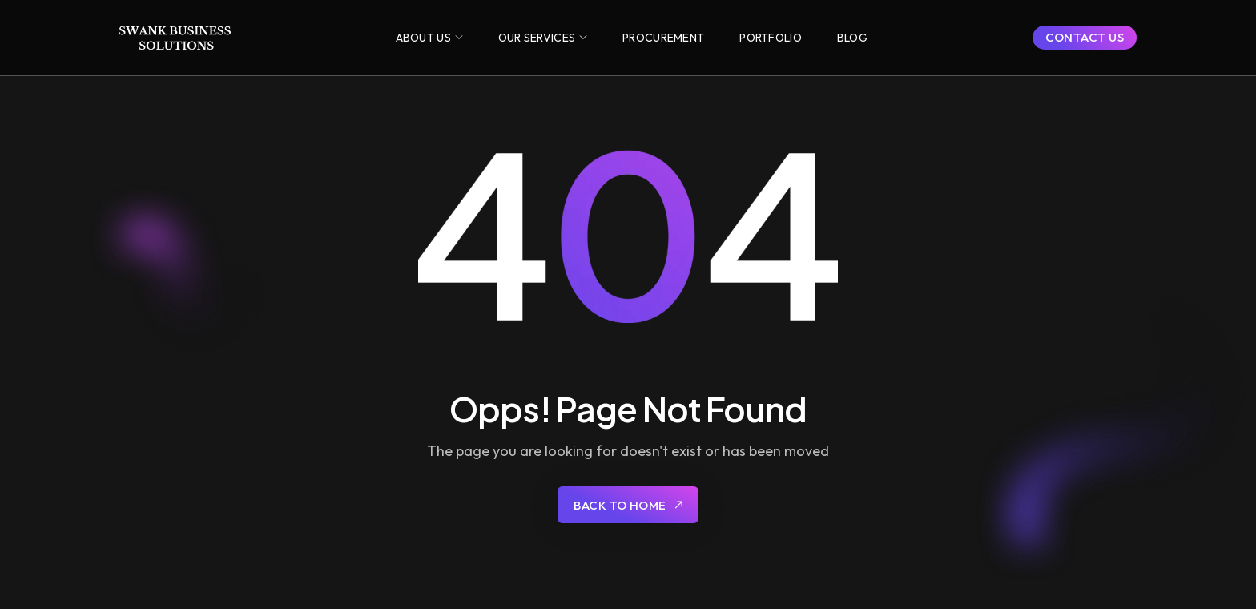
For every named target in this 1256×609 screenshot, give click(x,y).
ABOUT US (423, 37)
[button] (429, 37)
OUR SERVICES (536, 37)
